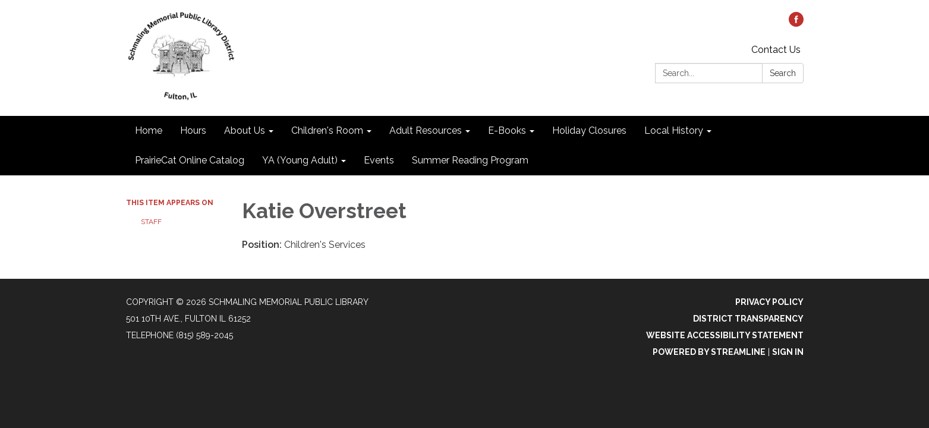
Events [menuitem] (379, 160)
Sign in (788, 352)
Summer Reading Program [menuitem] (470, 160)
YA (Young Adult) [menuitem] (300, 160)
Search (783, 73)
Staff (151, 222)
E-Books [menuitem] (507, 130)
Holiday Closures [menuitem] (589, 130)
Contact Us (776, 49)
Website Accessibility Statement (725, 335)
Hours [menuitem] (193, 130)
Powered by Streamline (709, 352)
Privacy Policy (769, 302)
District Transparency (748, 318)
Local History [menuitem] (673, 130)
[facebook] (796, 23)
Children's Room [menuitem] (327, 130)
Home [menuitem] (148, 130)
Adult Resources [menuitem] (425, 130)
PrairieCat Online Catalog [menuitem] (189, 160)
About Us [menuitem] (244, 130)
